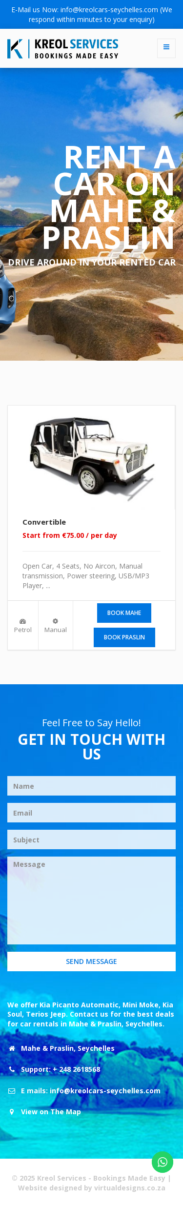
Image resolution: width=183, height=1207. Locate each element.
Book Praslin (124, 637)
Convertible (44, 522)
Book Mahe (124, 613)
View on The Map (51, 1111)
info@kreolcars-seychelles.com (109, 9)
